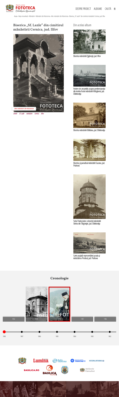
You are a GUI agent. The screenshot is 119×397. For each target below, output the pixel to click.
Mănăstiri (32, 16)
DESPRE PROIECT (83, 9)
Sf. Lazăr (21, 113)
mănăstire (29, 113)
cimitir (15, 113)
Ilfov (42, 113)
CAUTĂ (110, 9)
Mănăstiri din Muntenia (43, 16)
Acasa (15, 16)
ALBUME (98, 9)
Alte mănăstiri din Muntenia (59, 16)
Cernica (36, 113)
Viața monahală (23, 16)
